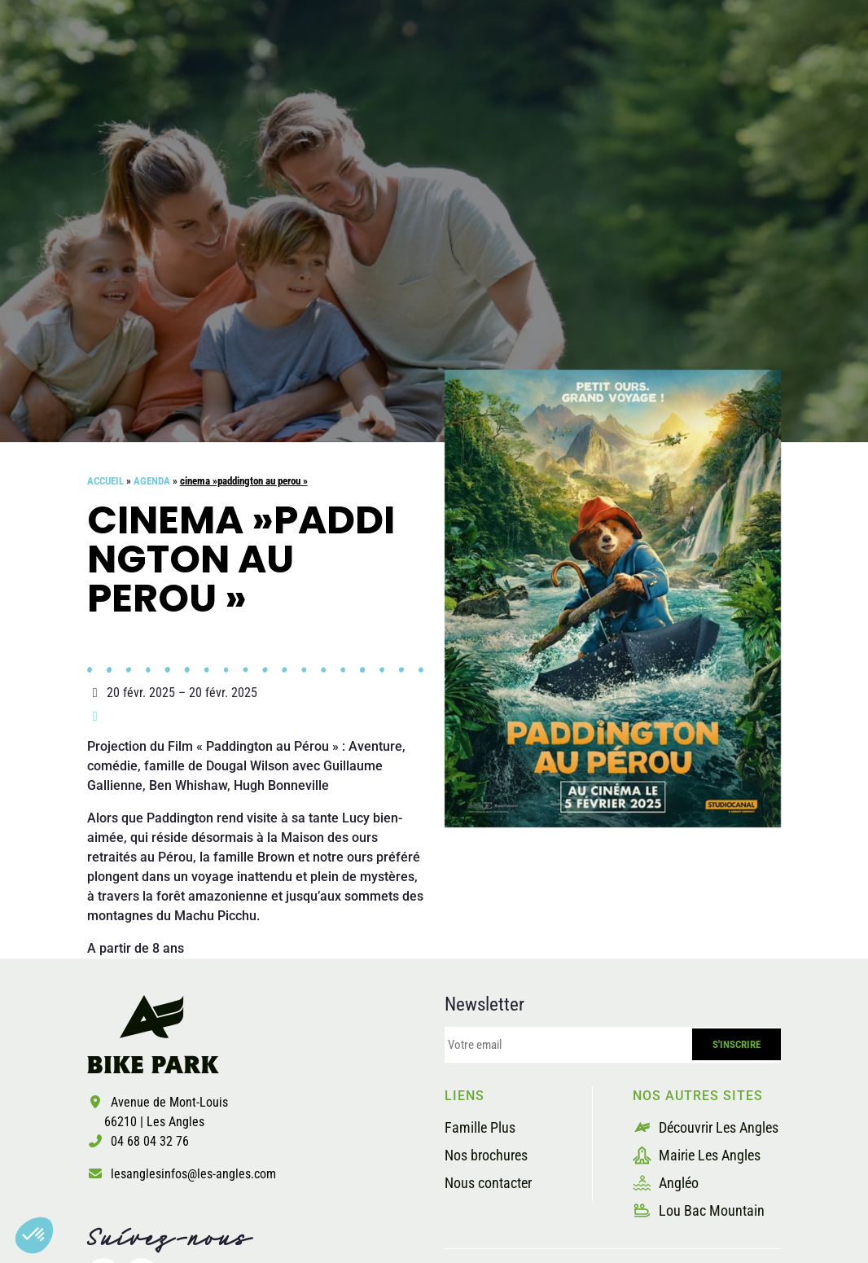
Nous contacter (488, 1182)
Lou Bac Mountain (699, 1210)
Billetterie (754, 76)
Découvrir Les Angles (705, 1127)
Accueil (105, 481)
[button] (34, 1235)
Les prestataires (622, 76)
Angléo (666, 1182)
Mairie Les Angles (697, 1155)
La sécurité (484, 76)
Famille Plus (480, 1127)
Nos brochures (486, 1155)
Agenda (152, 481)
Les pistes (371, 76)
